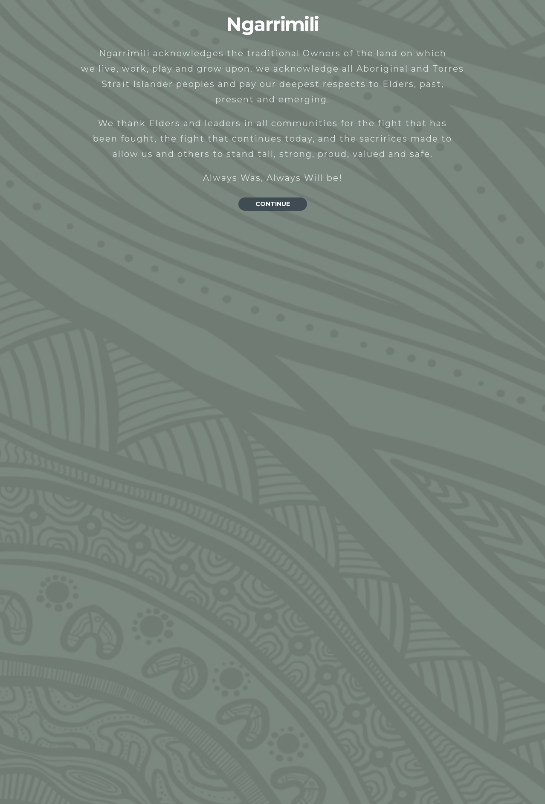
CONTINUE (272, 204)
